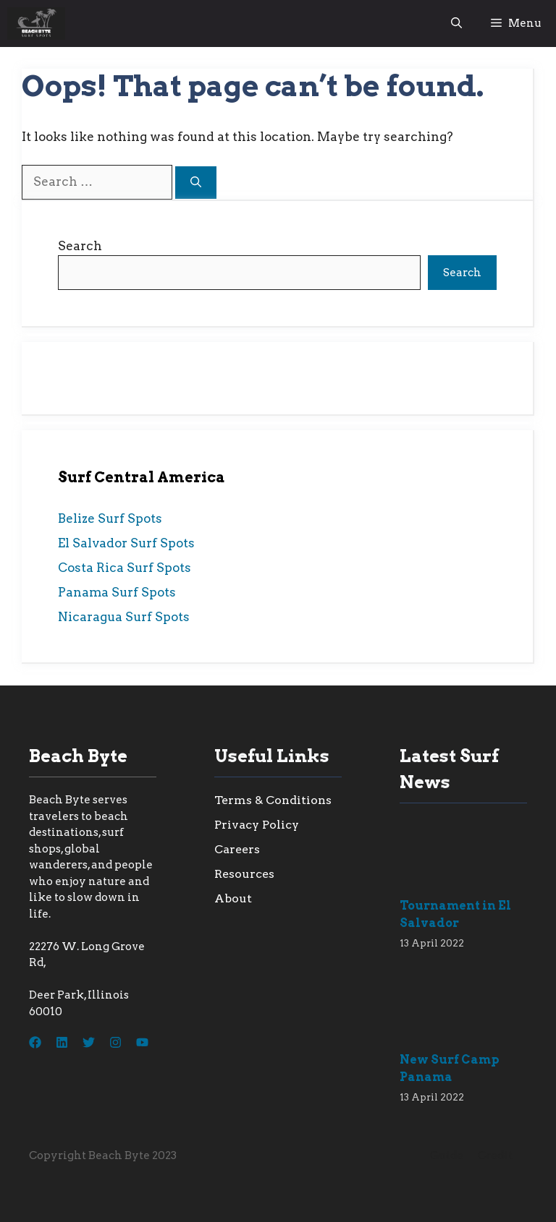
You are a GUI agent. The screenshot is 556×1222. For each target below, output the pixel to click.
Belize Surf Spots (110, 518)
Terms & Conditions (273, 800)
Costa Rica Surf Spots (124, 567)
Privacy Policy (256, 825)
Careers (237, 849)
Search (80, 246)
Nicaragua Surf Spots (124, 617)
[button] (456, 23)
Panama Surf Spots (117, 592)
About (233, 898)
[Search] (195, 182)
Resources (244, 874)
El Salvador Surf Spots (126, 543)
